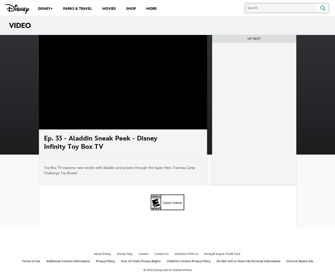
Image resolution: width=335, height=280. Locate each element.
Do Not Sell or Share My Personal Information (248, 261)
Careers (144, 254)
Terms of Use (31, 261)
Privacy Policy (105, 261)
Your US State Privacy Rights (141, 261)
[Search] (281, 8)
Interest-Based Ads (299, 261)
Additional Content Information (68, 261)
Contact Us (162, 254)
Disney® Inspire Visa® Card (222, 254)
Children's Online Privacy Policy (189, 261)
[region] (123, 82)
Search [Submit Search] (323, 8)
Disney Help (125, 254)
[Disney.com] (17, 9)
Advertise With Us (186, 254)
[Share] (187, 144)
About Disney (102, 254)
